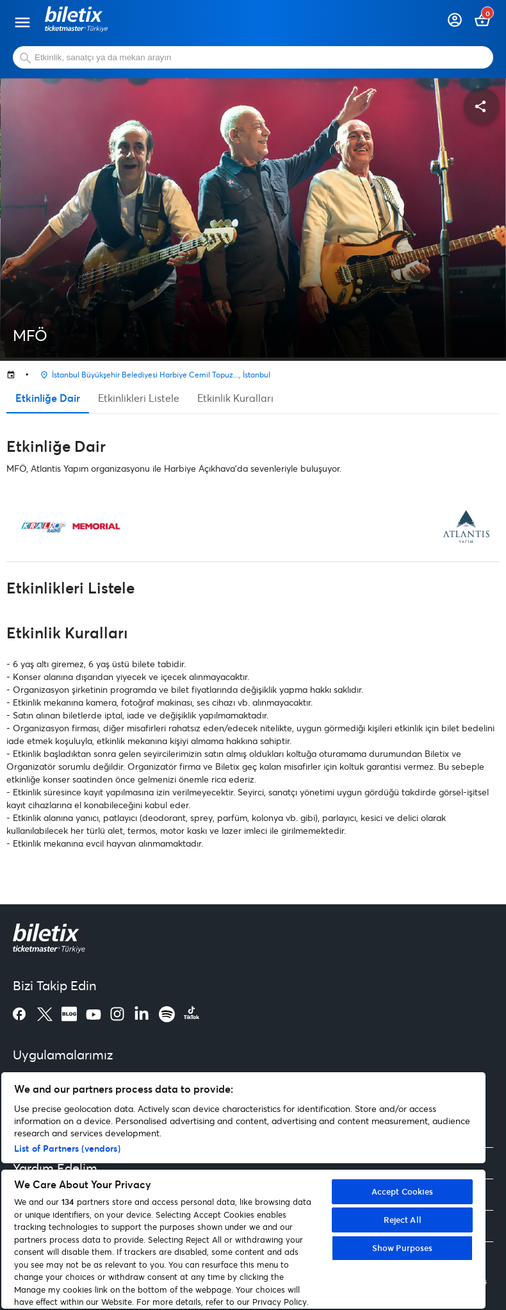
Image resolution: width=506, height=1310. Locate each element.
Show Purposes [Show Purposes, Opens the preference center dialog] (402, 1248)
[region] (243, 1190)
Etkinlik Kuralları (235, 397)
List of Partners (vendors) (67, 1148)
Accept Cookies (402, 1191)
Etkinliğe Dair (47, 397)
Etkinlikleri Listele (138, 397)
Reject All (402, 1219)
